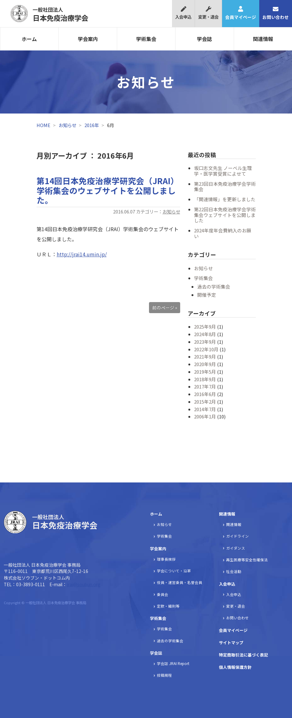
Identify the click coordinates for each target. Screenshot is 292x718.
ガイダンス (235, 548)
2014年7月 (205, 409)
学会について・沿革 (174, 570)
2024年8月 (205, 334)
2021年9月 (205, 356)
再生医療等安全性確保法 (247, 559)
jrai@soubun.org (83, 584)
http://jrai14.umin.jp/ (82, 254)
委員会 (162, 594)
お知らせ (67, 125)
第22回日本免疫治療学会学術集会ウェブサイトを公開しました (225, 215)
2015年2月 (205, 401)
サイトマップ (231, 642)
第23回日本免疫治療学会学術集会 (225, 186)
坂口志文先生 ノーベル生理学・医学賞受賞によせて (223, 171)
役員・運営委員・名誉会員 (179, 582)
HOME (43, 125)
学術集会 (146, 39)
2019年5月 (205, 371)
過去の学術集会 (213, 286)
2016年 (91, 125)
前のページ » (164, 307)
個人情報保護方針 (235, 667)
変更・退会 (208, 13)
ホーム (29, 39)
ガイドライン (237, 536)
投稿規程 (164, 675)
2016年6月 (205, 394)
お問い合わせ (275, 13)
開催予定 (206, 294)
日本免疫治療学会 (60, 14)
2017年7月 (205, 386)
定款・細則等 (168, 606)
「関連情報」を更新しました (224, 199)
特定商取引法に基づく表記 (243, 655)
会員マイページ (240, 13)
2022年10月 (206, 349)
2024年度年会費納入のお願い (222, 233)
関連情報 (227, 514)
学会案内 (88, 39)
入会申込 (183, 13)
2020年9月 (205, 364)
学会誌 (204, 39)
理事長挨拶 (166, 559)
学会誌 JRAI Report (173, 663)
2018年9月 (205, 379)
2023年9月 (205, 341)
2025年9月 (205, 326)
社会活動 (233, 571)
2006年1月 (205, 416)
